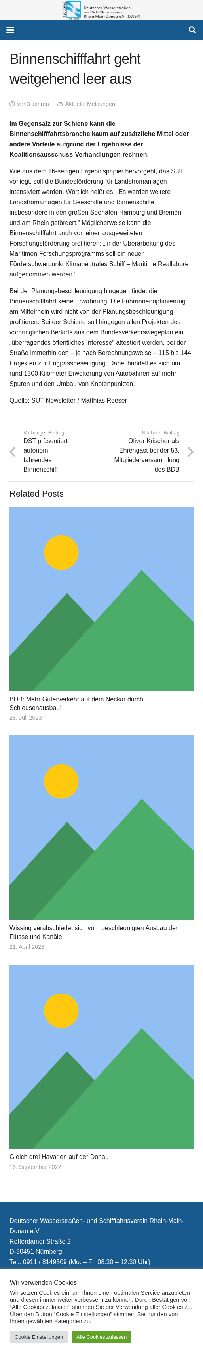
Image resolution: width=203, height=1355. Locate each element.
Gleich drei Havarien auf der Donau (59, 1157)
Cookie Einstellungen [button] (39, 1337)
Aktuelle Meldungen (90, 104)
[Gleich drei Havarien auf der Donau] (101, 1057)
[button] (10, 30)
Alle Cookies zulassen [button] (101, 1337)
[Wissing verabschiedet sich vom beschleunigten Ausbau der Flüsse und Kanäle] (101, 828)
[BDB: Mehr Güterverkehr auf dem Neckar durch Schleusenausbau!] (101, 599)
